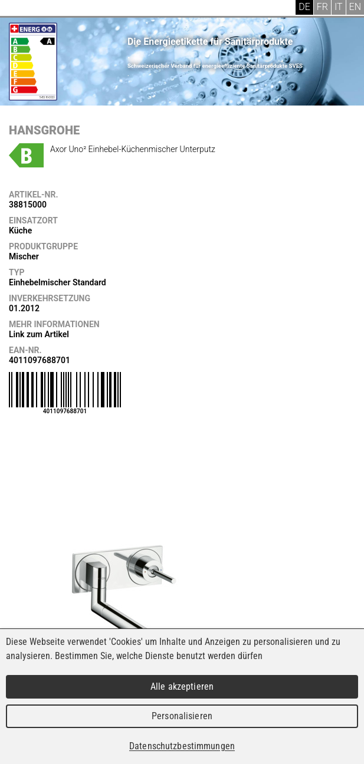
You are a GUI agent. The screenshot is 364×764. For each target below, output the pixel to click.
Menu (18, 9)
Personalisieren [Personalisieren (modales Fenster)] (182, 716)
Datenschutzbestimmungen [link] (182, 746)
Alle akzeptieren (182, 686)
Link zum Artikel (39, 334)
